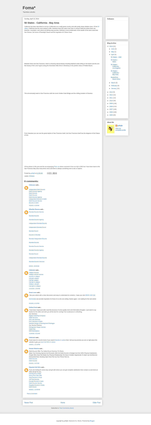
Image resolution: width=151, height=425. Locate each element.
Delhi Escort (32, 387)
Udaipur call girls (34, 284)
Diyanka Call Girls (35, 367)
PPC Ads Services (34, 319)
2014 (111, 46)
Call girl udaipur (33, 280)
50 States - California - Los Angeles (115, 66)
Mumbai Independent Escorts (38, 238)
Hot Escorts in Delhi (35, 373)
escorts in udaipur (34, 276)
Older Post (96, 402)
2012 (111, 95)
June (113, 49)
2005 (111, 115)
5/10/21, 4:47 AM (34, 363)
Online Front (33, 307)
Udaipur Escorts (34, 272)
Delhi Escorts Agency (35, 191)
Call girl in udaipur (34, 282)
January (114, 88)
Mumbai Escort (33, 231)
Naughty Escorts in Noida (36, 385)
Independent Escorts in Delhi (37, 199)
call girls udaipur (34, 278)
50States (31, 176)
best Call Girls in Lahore (48, 342)
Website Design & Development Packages (42, 323)
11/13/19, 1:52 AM (34, 288)
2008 (111, 106)
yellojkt (120, 125)
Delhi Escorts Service (35, 201)
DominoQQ (32, 299)
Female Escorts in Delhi (36, 381)
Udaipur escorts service (36, 274)
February (114, 85)
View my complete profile (120, 129)
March (113, 83)
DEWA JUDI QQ (90, 295)
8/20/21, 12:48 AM (34, 389)
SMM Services (33, 317)
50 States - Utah (116, 57)
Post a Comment (32, 393)
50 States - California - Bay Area (115, 72)
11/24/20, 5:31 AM (34, 333)
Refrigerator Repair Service (37, 327)
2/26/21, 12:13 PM (34, 344)
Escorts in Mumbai (34, 235)
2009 (111, 103)
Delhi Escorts (33, 193)
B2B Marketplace (34, 331)
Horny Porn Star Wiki (35, 375)
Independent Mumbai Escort (37, 227)
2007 (111, 109)
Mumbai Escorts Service (36, 212)
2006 (111, 112)
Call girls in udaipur (35, 286)
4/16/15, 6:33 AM (34, 205)
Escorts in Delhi (33, 203)
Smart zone (32, 292)
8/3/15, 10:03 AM (34, 266)
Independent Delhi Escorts (37, 189)
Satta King (32, 329)
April (113, 54)
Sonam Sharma (34, 348)
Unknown (32, 185)
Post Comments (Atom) (66, 408)
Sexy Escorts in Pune (35, 377)
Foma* (29, 7)
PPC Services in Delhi (35, 321)
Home (63, 402)
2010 (111, 100)
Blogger (92, 421)
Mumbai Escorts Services (36, 261)
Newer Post (28, 402)
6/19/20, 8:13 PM (34, 303)
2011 (111, 98)
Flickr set (56, 166)
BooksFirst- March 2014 (115, 78)
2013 (111, 92)
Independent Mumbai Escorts (38, 223)
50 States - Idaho (114, 61)
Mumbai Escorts (34, 216)
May (112, 52)
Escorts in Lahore (60, 340)
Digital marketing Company (37, 315)
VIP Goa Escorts (34, 379)
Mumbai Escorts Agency (36, 219)
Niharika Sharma (34, 209)
